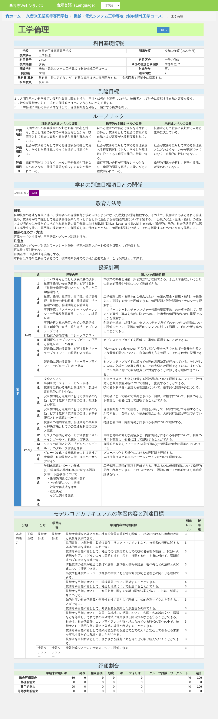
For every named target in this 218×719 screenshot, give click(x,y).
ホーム (13, 16)
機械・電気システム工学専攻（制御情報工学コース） (120, 16)
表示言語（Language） (77, 5)
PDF (163, 30)
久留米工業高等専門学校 (47, 16)
